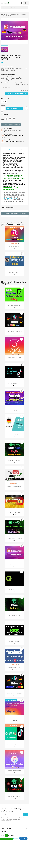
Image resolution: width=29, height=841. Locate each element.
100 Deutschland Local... (14, 512)
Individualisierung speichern (16, 94)
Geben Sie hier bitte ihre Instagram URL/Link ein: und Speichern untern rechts (14, 83)
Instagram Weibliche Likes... (14, 357)
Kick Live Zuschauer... (14, 641)
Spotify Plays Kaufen (14, 590)
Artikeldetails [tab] (18, 150)
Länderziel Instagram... (14, 246)
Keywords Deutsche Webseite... (14, 435)
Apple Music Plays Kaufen (14, 770)
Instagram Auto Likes (14, 272)
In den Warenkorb (14, 108)
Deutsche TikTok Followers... (14, 693)
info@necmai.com (10, 198)
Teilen (6, 120)
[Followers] (4, 101)
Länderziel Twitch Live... (14, 409)
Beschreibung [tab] (8, 150)
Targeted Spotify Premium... (14, 538)
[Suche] (14, 7)
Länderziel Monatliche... (14, 460)
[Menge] (3, 108)
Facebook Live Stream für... (14, 667)
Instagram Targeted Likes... (14, 564)
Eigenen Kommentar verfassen (11, 125)
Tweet (10, 120)
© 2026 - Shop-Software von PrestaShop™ (12, 838)
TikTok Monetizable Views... (14, 383)
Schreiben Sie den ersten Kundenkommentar (15, 213)
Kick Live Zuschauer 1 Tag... (14, 305)
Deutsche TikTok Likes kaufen (14, 331)
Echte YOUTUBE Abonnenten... (14, 486)
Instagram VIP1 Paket (14, 719)
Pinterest (13, 120)
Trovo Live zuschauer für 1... (14, 796)
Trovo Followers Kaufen (14, 615)
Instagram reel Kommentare (14, 744)
